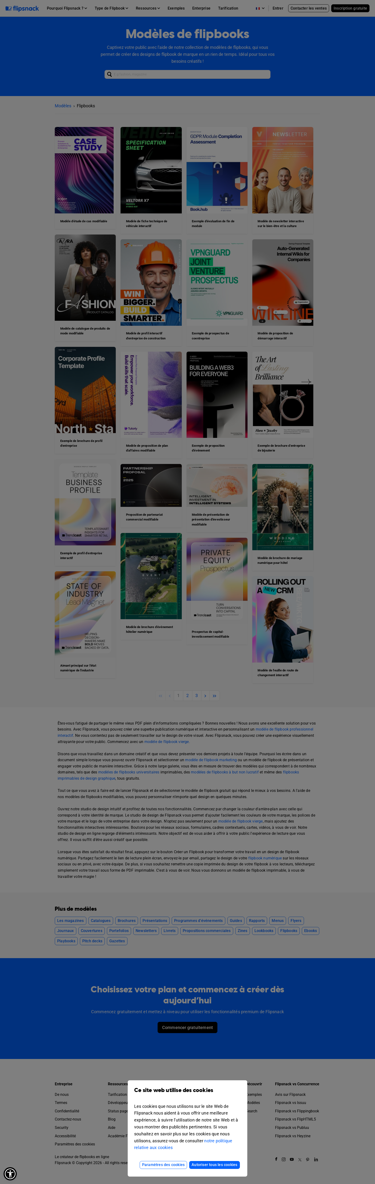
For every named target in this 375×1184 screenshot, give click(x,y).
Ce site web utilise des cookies (187, 1094)
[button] (10, 1173)
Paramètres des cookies (163, 1164)
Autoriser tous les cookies (214, 1164)
